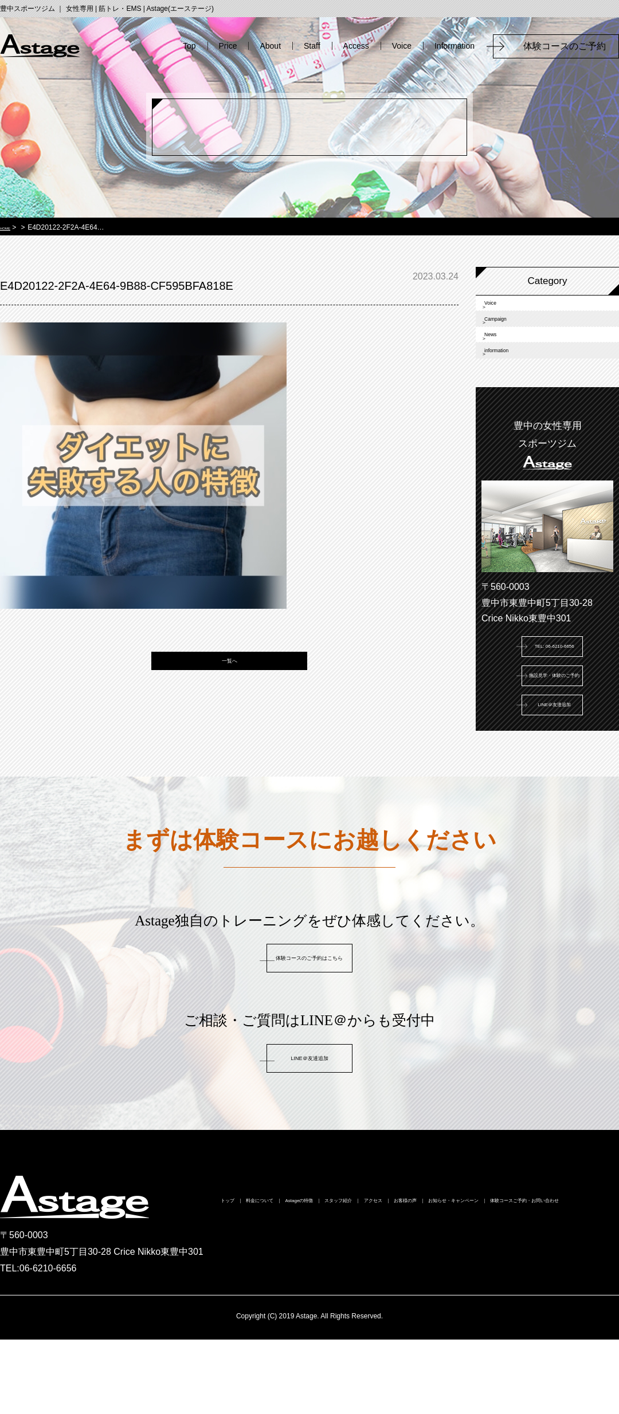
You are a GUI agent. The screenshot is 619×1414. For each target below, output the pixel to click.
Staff (312, 46)
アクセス (498, 1277)
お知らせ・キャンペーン (309, 1298)
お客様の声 (562, 1277)
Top (189, 46)
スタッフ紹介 (429, 1277)
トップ (208, 1277)
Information (454, 46)
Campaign (515, 341)
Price (228, 46)
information (517, 404)
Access (356, 46)
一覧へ (229, 674)
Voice (402, 46)
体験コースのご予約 (569, 46)
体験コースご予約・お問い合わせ (451, 1298)
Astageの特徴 (351, 1277)
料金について (272, 1277)
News (505, 373)
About (270, 46)
